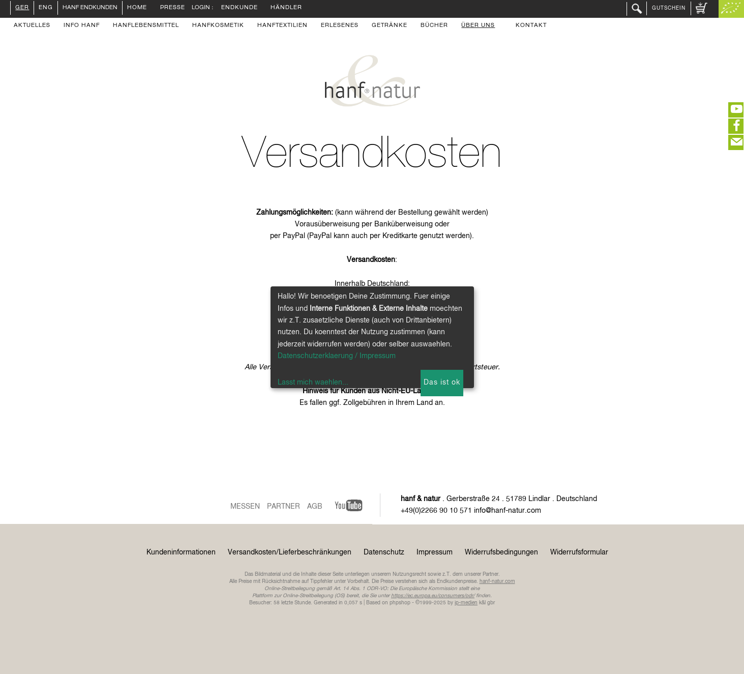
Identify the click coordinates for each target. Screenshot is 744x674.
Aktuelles (32, 25)
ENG (46, 8)
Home (137, 8)
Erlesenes (340, 25)
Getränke (389, 25)
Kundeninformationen (181, 552)
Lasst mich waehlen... (313, 382)
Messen (245, 506)
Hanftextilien (282, 25)
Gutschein (669, 8)
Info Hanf (82, 25)
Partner (283, 506)
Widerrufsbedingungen (501, 552)
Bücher (434, 25)
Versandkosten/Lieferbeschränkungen (289, 552)
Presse (172, 8)
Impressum (434, 552)
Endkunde (239, 8)
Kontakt (531, 25)
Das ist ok (442, 382)
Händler (286, 8)
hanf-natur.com (497, 581)
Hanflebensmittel (146, 25)
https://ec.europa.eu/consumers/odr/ (432, 595)
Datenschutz (384, 552)
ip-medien (466, 602)
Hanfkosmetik (218, 25)
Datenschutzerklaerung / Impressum (337, 356)
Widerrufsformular (579, 552)
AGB (314, 506)
